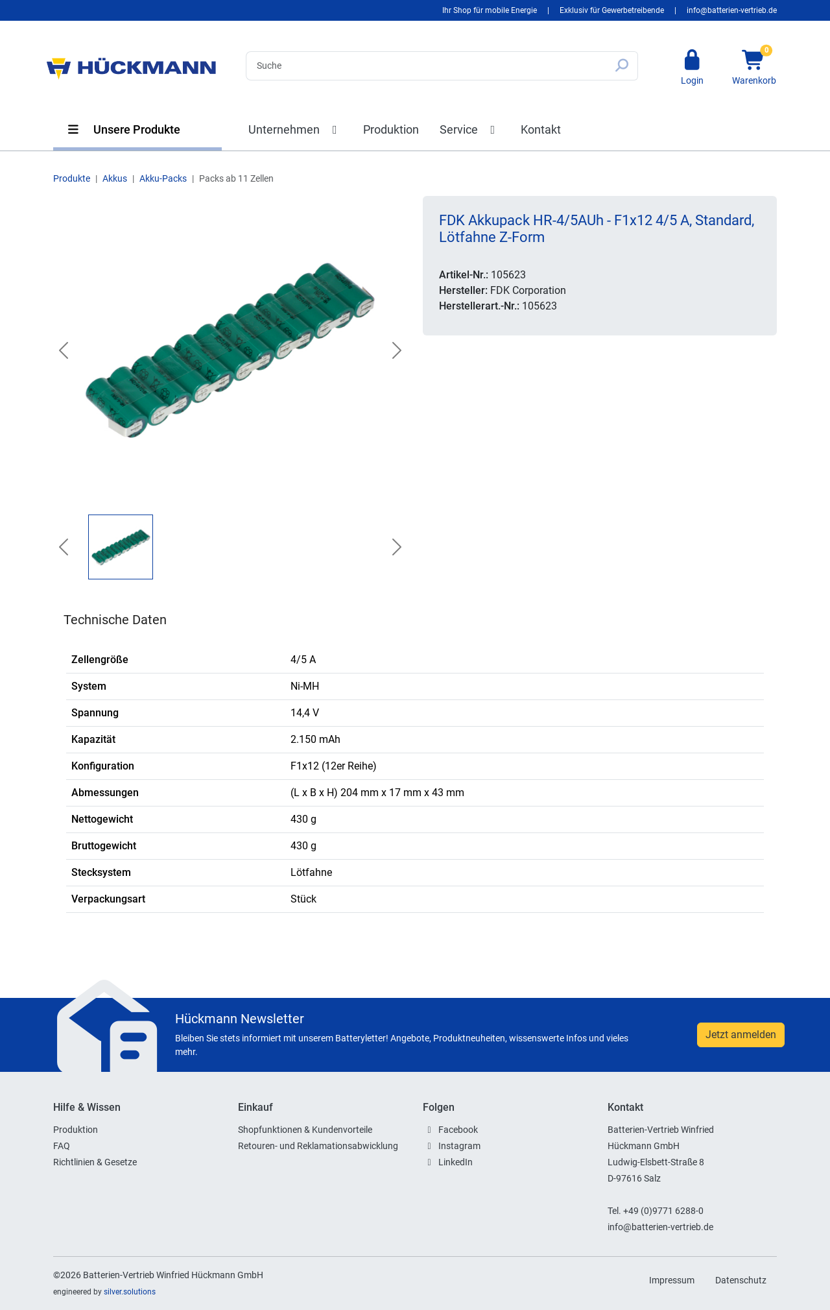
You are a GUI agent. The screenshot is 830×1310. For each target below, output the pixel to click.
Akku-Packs (163, 178)
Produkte (71, 178)
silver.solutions (130, 1291)
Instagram (459, 1146)
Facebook (458, 1129)
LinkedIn (455, 1162)
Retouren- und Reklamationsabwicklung (318, 1146)
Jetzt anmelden (741, 1034)
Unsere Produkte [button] (123, 129)
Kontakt (541, 129)
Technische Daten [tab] (115, 619)
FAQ (61, 1146)
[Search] (426, 65)
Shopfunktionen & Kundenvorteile (305, 1129)
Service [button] (470, 129)
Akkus (114, 178)
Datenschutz (740, 1280)
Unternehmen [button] (295, 129)
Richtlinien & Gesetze (95, 1162)
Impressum (671, 1280)
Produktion (391, 129)
